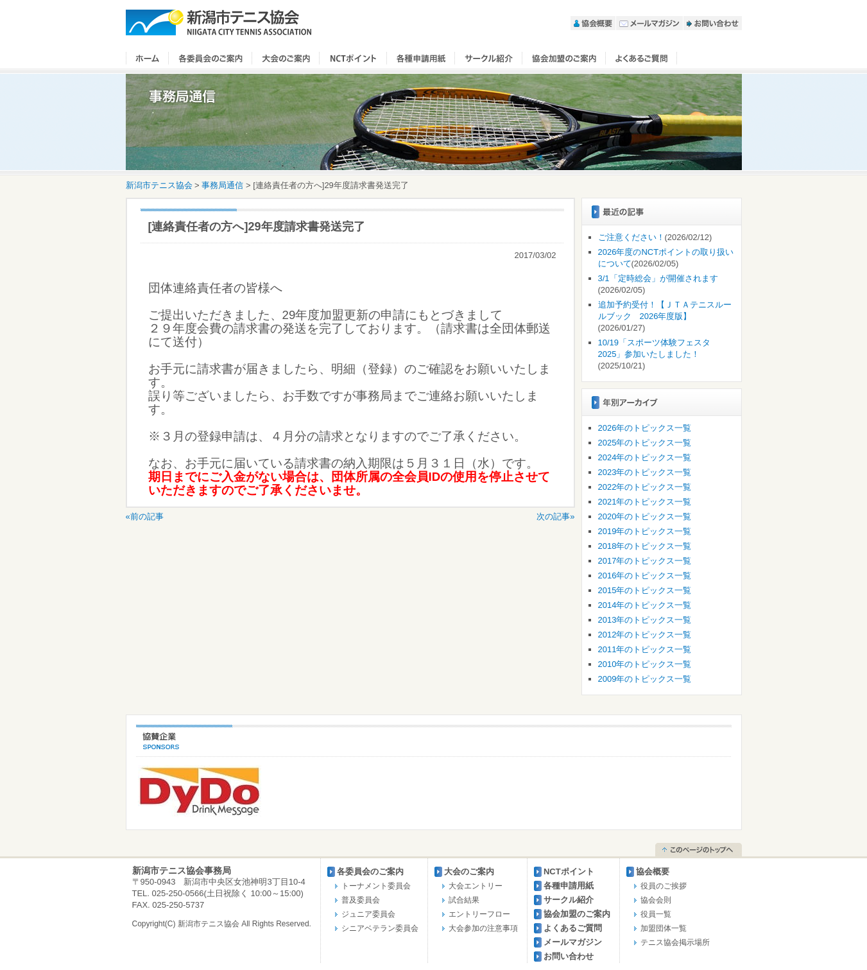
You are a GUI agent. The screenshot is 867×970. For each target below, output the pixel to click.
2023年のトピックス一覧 (645, 472)
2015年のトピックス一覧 (645, 590)
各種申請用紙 (569, 885)
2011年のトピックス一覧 (645, 649)
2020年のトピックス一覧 (645, 516)
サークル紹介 (488, 58)
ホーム (147, 58)
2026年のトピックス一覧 (645, 428)
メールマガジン (649, 23)
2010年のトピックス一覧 (645, 664)
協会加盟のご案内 (564, 58)
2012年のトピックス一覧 (645, 634)
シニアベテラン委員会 (379, 928)
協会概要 (593, 23)
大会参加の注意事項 (483, 928)
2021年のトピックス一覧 (645, 502)
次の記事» (555, 516)
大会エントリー (475, 885)
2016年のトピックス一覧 (645, 575)
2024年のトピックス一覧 (645, 457)
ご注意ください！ (631, 237)
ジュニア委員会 (368, 914)
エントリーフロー (479, 914)
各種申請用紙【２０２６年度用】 (421, 58)
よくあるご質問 (641, 58)
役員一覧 (655, 914)
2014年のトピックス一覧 (645, 605)
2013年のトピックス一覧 (645, 620)
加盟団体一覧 (663, 928)
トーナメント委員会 (376, 885)
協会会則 (655, 900)
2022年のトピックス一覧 (645, 487)
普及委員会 (360, 900)
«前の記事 (145, 516)
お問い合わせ (713, 23)
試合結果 (464, 900)
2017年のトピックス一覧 (645, 561)
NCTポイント (353, 58)
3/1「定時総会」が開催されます (658, 278)
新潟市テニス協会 (219, 22)
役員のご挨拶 (663, 885)
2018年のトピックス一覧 (645, 546)
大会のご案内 (285, 58)
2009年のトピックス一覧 (645, 679)
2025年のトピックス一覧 (645, 442)
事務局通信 (222, 185)
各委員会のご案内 (210, 58)
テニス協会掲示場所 (675, 942)
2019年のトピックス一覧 (645, 531)
